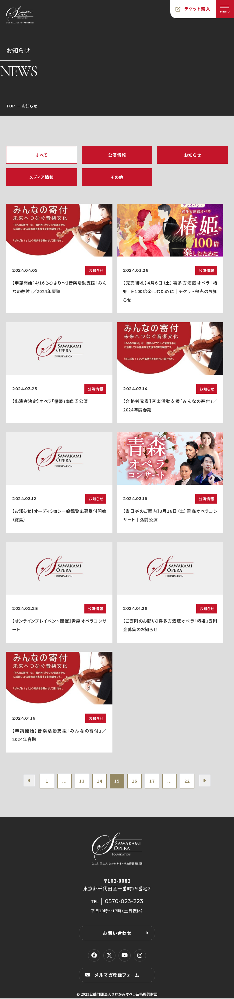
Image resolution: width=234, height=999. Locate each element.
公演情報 (117, 155)
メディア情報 (41, 177)
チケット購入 (197, 8)
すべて (42, 155)
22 (189, 781)
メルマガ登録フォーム (117, 975)
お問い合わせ (117, 933)
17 (153, 781)
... (62, 781)
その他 (117, 177)
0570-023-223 (124, 902)
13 (80, 781)
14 (98, 781)
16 (135, 781)
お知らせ (192, 155)
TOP (10, 105)
